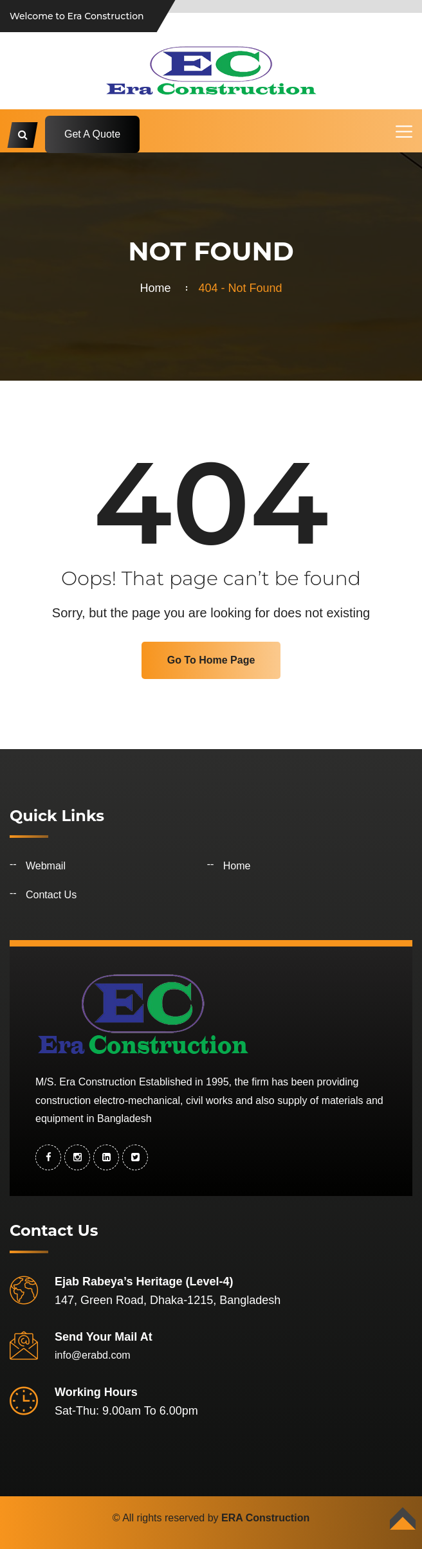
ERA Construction (265, 1517)
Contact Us (51, 894)
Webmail (46, 865)
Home (158, 288)
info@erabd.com (93, 1355)
